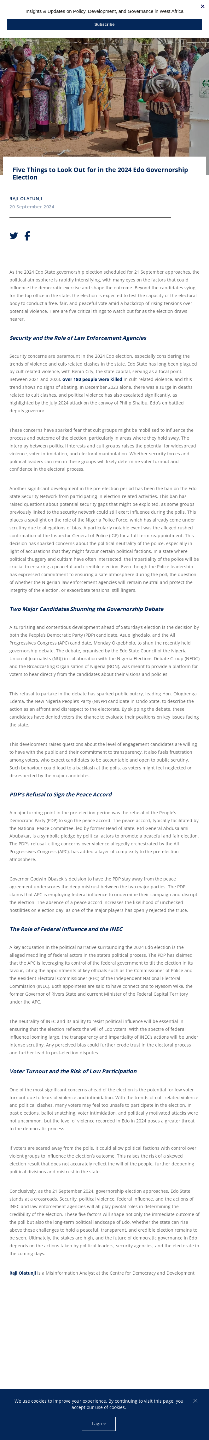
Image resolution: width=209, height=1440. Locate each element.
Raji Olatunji (25, 198)
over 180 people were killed (92, 379)
